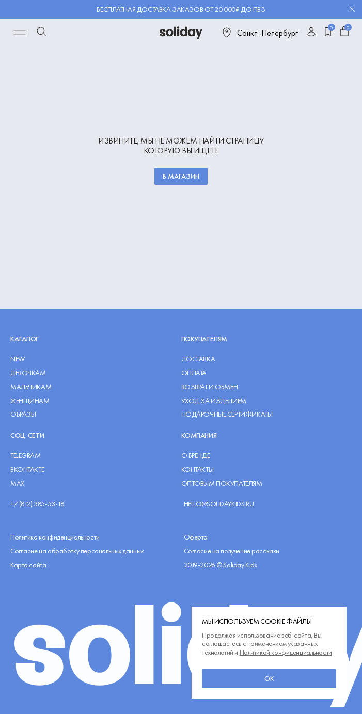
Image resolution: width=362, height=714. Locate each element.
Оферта (196, 537)
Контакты (197, 469)
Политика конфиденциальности (55, 537)
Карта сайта (28, 564)
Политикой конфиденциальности (286, 652)
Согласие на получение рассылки (231, 551)
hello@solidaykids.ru (219, 504)
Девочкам (28, 373)
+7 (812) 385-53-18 (37, 504)
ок (269, 678)
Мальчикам (30, 387)
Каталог (24, 338)
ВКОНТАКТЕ (27, 469)
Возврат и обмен (209, 387)
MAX (17, 483)
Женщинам (30, 400)
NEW (17, 359)
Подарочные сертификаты (227, 414)
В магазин (181, 176)
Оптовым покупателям (221, 483)
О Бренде (195, 455)
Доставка (198, 359)
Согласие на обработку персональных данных (77, 551)
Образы (23, 414)
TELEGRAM (25, 455)
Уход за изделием (213, 400)
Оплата (194, 373)
